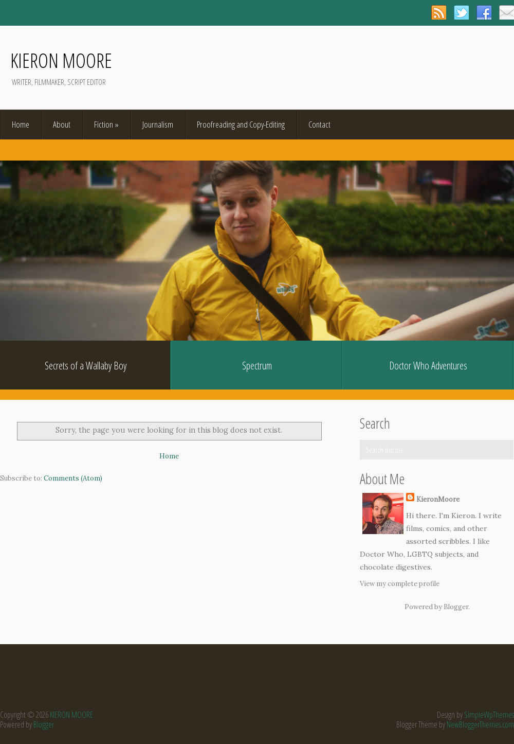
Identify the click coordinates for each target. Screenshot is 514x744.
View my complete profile (399, 583)
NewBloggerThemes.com (480, 724)
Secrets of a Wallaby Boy (85, 366)
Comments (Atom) (73, 478)
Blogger (456, 607)
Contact (319, 124)
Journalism (157, 124)
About (61, 124)
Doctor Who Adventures (428, 366)
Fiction (106, 124)
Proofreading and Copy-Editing (241, 124)
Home (20, 124)
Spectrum (257, 366)
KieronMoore (438, 499)
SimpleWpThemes (489, 714)
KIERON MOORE (61, 60)
